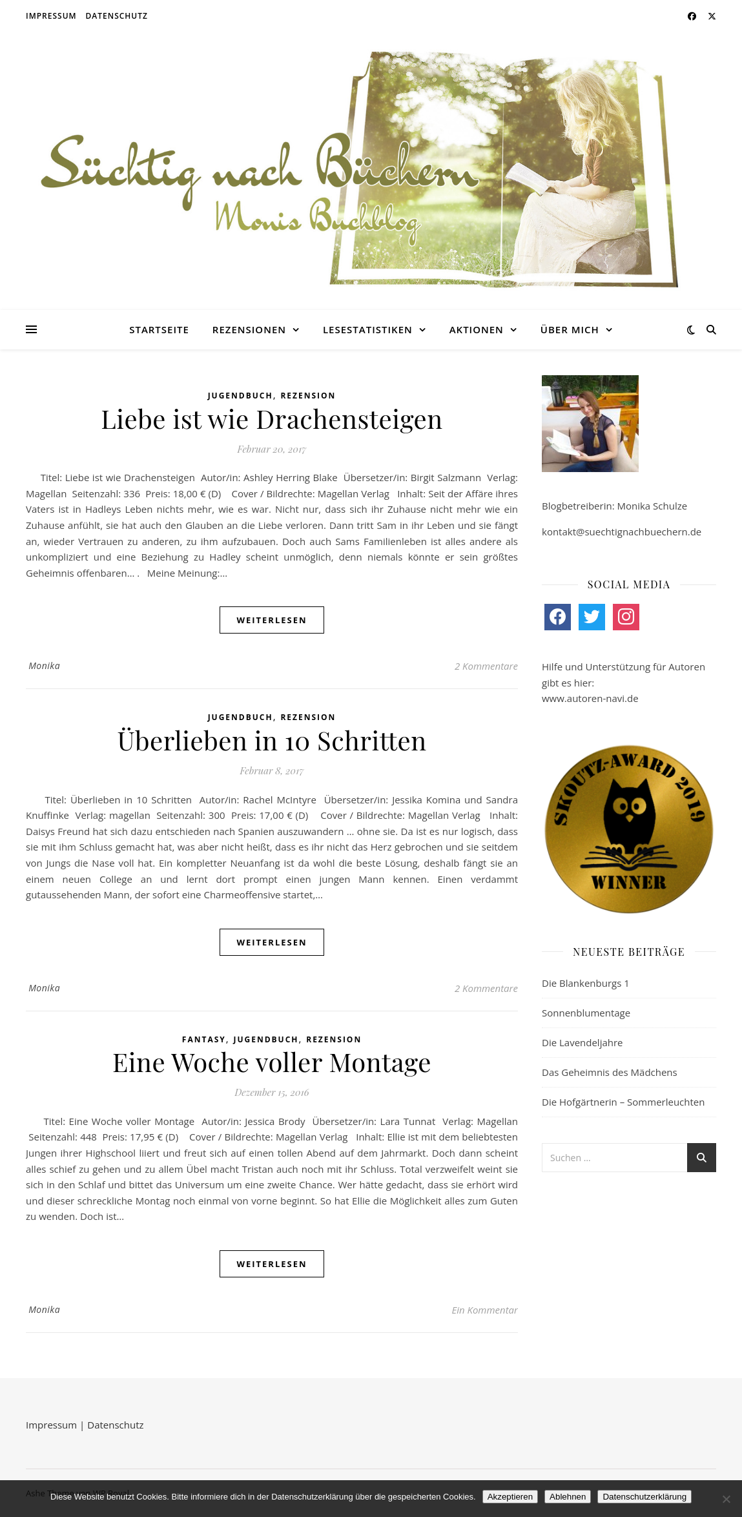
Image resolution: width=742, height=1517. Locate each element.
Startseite (159, 329)
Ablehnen (568, 1497)
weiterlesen (271, 620)
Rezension (308, 395)
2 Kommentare (486, 665)
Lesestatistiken (368, 329)
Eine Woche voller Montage (271, 1061)
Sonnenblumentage (586, 1012)
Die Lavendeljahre (582, 1042)
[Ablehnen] (725, 1498)
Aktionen (476, 329)
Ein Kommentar (484, 1309)
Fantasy (204, 1039)
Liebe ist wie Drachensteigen (271, 418)
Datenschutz (117, 15)
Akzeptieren (510, 1497)
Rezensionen (249, 329)
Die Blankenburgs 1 (586, 982)
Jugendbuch (240, 395)
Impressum (51, 15)
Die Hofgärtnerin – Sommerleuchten (623, 1101)
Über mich (570, 329)
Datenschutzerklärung (644, 1497)
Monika (44, 665)
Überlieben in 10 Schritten (271, 740)
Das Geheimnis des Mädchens (609, 1072)
